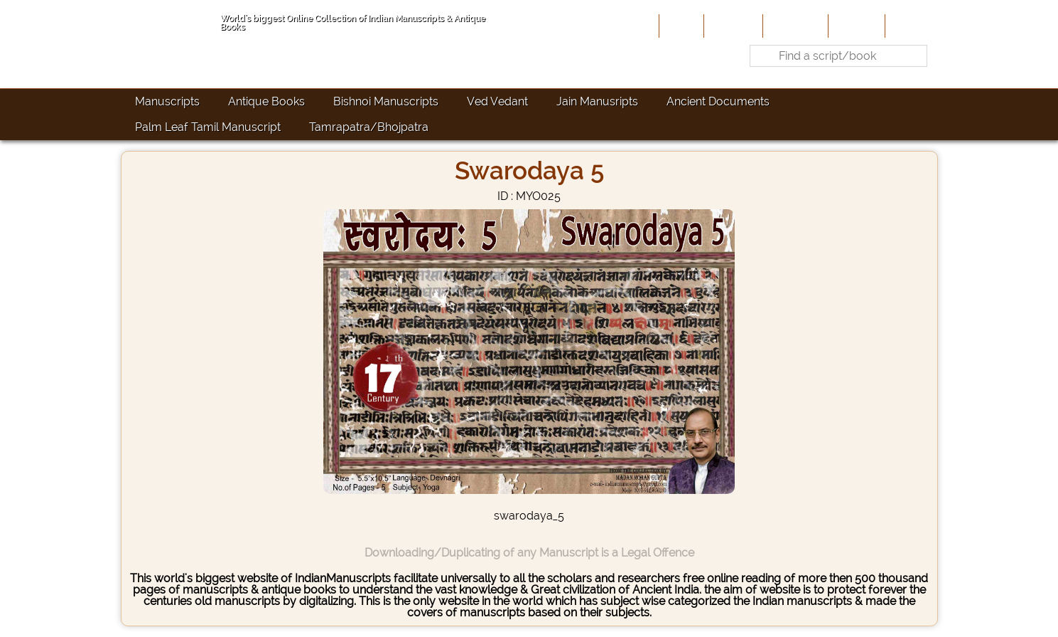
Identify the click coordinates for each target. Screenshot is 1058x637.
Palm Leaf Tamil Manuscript (208, 127)
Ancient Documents (718, 101)
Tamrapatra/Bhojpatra (368, 127)
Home (679, 25)
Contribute (794, 25)
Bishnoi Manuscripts (385, 101)
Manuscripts (167, 101)
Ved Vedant (497, 101)
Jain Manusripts (597, 101)
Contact (909, 25)
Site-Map (855, 25)
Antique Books (266, 101)
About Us (731, 25)
